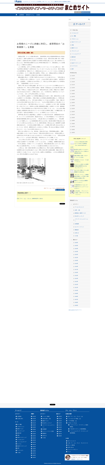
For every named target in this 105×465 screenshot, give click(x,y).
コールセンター (75, 33)
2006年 (76, 302)
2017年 (76, 269)
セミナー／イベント (79, 226)
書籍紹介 (77, 229)
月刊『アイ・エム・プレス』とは (75, 416)
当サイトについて (86, 12)
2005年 (76, 305)
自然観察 (77, 223)
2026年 (76, 242)
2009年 (76, 293)
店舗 (73, 45)
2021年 (76, 257)
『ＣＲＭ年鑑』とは (72, 420)
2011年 (76, 287)
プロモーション (75, 39)
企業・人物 (77, 210)
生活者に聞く (20, 418)
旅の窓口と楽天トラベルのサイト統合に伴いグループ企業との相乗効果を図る (81, 151)
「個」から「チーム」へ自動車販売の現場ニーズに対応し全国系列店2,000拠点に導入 (81, 176)
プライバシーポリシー (73, 449)
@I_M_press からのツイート (75, 309)
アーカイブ (18, 410)
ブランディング (75, 51)
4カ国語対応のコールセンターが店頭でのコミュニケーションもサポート (81, 186)
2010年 (76, 290)
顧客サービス (75, 47)
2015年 (76, 275)
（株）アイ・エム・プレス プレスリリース (78, 443)
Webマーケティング (76, 42)
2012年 (76, 284)
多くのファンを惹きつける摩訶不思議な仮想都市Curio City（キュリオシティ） (81, 166)
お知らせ (77, 232)
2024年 (76, 248)
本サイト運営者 (71, 445)
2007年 (76, 299)
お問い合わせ (78, 12)
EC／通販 (74, 36)
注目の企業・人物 (46, 418)
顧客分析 (74, 57)
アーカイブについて (79, 207)
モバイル (74, 59)
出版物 (38, 14)
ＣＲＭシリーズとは (72, 423)
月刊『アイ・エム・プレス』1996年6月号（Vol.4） (30, 198)
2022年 (76, 254)
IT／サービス (74, 65)
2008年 (76, 296)
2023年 (76, 251)
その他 (76, 235)
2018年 (76, 266)
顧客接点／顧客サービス (80, 213)
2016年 (76, 272)
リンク (69, 451)
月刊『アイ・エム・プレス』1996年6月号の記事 (54, 188)
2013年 (76, 281)
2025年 (76, 245)
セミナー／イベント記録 (48, 431)
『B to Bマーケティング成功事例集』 (78, 428)
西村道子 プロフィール (77, 459)
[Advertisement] (41, 28)
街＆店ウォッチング (79, 216)
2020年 (76, 260)
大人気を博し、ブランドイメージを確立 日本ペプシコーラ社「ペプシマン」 (81, 192)
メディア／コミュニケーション (81, 220)
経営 (73, 69)
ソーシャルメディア (76, 53)
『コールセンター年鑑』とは (74, 418)
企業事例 (21, 14)
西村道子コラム (30, 14)
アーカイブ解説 (46, 416)
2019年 (76, 263)
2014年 (76, 278)
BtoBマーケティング (76, 63)
